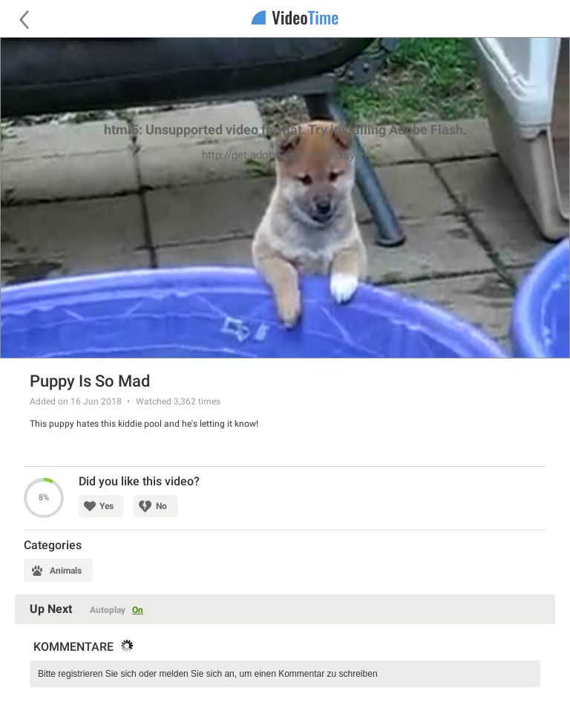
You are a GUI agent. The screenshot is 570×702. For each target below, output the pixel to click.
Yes (106, 506)
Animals (66, 570)
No (161, 506)
